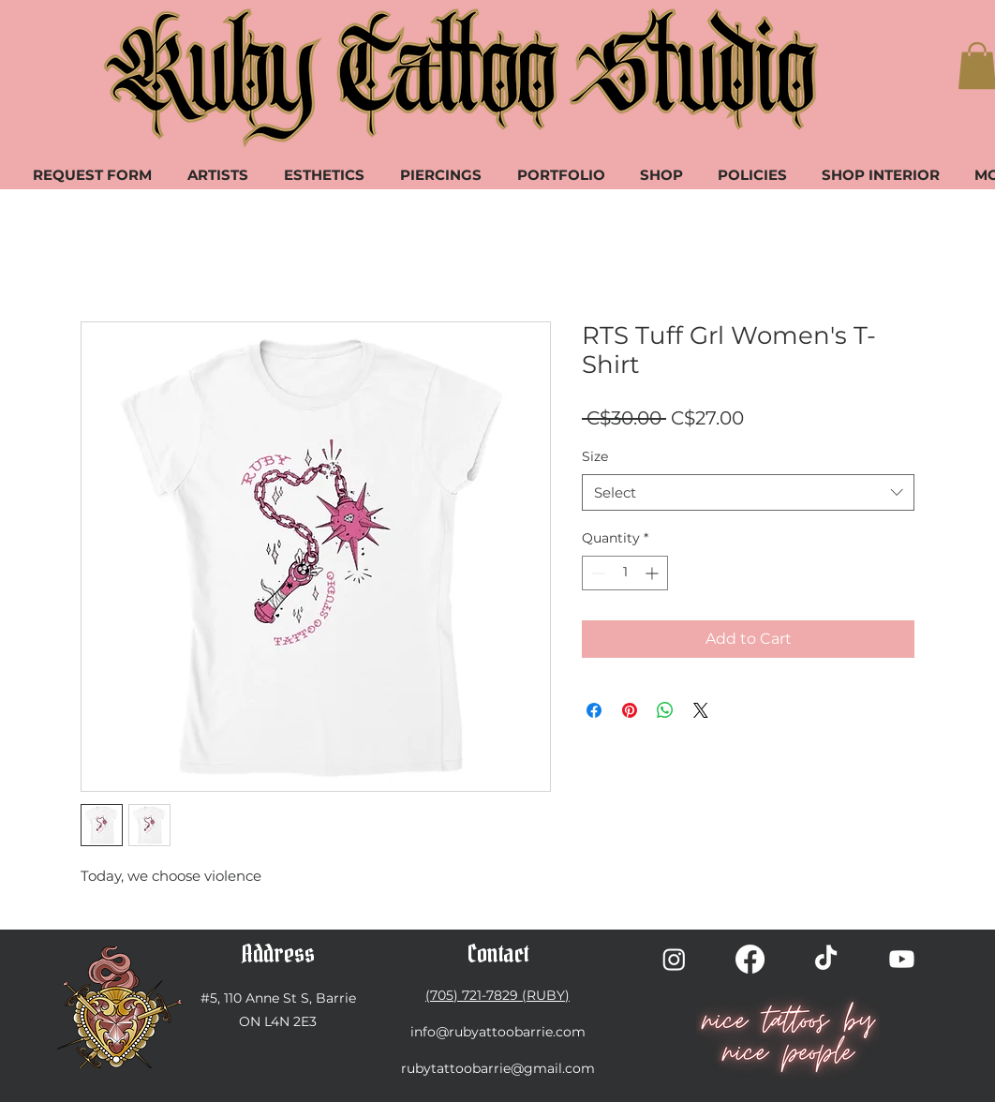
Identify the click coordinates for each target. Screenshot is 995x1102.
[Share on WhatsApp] (665, 710)
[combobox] (748, 492)
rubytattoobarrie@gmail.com (498, 1068)
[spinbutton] (625, 573)
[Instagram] (674, 959)
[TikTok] (825, 959)
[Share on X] (701, 710)
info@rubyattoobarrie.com (498, 1031)
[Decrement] (596, 573)
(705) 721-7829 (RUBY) (497, 995)
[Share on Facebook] (594, 710)
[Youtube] (901, 959)
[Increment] (653, 573)
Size (595, 456)
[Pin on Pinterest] (629, 710)
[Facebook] (750, 959)
